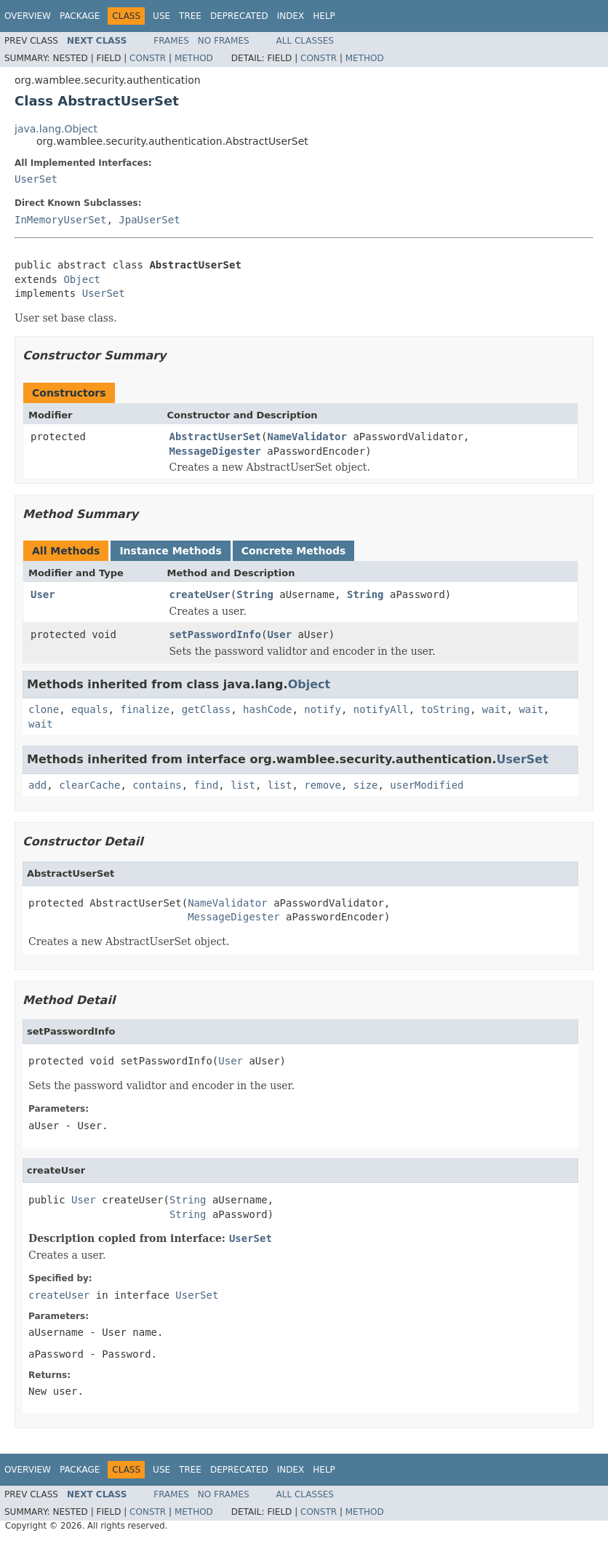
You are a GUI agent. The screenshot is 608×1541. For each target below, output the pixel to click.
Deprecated (239, 16)
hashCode (267, 709)
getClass (206, 709)
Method (194, 58)
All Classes (305, 41)
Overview (27, 16)
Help (324, 16)
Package (80, 16)
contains (156, 785)
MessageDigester (215, 451)
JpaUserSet (149, 220)
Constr (147, 58)
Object (81, 279)
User (43, 594)
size (365, 785)
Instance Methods (170, 551)
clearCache (89, 785)
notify (322, 709)
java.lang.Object (56, 129)
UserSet (36, 179)
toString (445, 709)
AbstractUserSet (215, 436)
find (206, 785)
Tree (190, 16)
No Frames (223, 41)
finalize (144, 709)
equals (89, 709)
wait (494, 709)
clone (43, 709)
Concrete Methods (293, 551)
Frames (171, 41)
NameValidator (307, 436)
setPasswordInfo (215, 634)
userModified (426, 785)
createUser (200, 594)
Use (161, 16)
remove (322, 785)
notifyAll (381, 709)
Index (291, 16)
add (37, 785)
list (243, 785)
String (254, 594)
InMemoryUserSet (60, 220)
